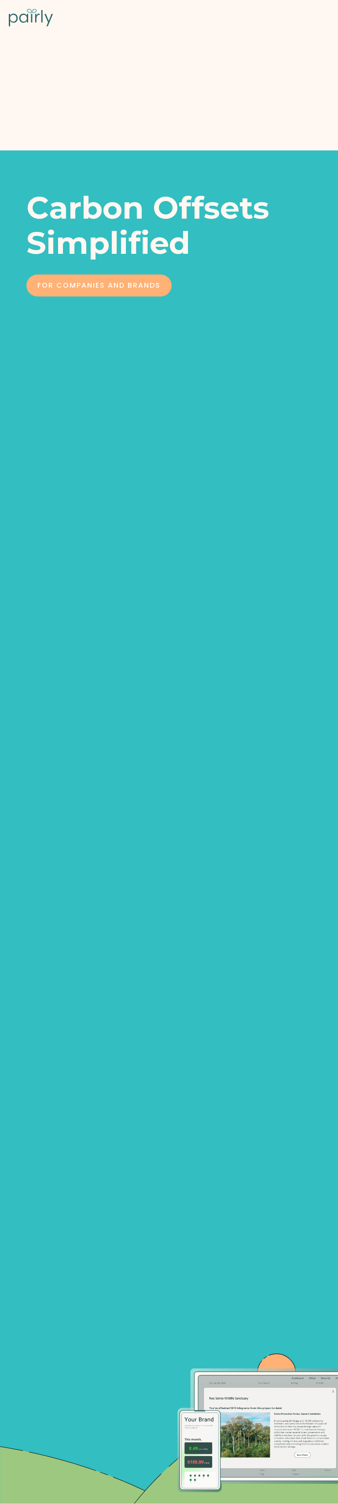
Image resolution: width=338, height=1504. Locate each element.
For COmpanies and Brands (99, 285)
